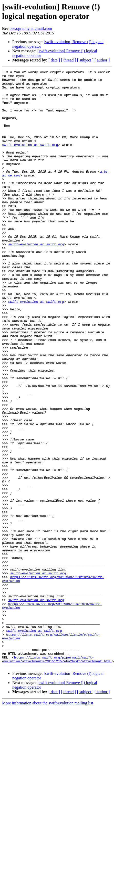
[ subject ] (85, 60)
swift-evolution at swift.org (30, 160)
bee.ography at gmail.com (30, 28)
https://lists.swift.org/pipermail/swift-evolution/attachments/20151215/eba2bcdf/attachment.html (57, 772)
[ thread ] (68, 60)
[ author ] (102, 60)
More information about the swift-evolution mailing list (47, 817)
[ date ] (54, 60)
